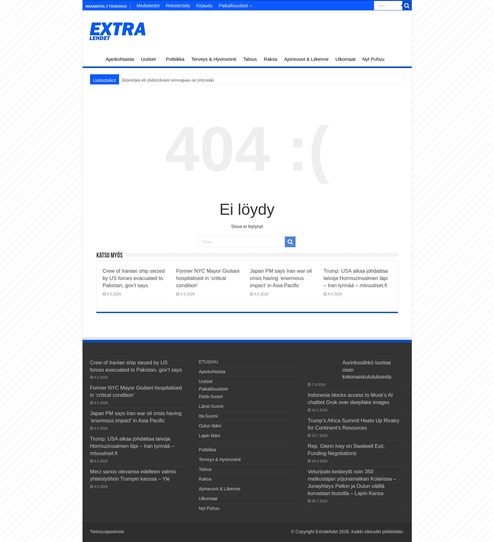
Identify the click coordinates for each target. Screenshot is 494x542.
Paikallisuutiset (233, 5)
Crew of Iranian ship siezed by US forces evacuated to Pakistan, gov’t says (134, 278)
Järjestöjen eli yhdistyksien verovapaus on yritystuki (168, 80)
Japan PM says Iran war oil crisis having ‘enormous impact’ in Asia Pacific (281, 278)
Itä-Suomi (208, 416)
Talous (250, 59)
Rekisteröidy (178, 5)
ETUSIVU (94, 58)
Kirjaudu (204, 5)
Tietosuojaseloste (107, 531)
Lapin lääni (209, 435)
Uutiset (148, 59)
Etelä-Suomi (211, 396)
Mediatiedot (148, 5)
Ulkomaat (345, 59)
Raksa (270, 59)
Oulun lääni (210, 425)
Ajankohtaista (120, 59)
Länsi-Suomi (211, 406)
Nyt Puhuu (373, 59)
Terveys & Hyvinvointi (213, 59)
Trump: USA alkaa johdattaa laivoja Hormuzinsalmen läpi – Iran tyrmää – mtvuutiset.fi (356, 278)
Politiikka (175, 59)
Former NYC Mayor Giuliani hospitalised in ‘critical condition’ (207, 278)
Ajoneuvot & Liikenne (306, 59)
